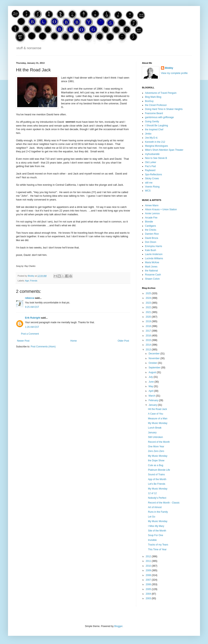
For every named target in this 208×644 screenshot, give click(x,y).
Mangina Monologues (156, 146)
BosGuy (149, 101)
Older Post (123, 340)
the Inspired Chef (154, 129)
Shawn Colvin (152, 278)
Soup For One (155, 535)
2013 (149, 349)
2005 (149, 589)
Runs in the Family (158, 511)
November (154, 358)
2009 (149, 570)
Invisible (152, 540)
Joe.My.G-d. (151, 137)
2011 (149, 561)
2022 (149, 307)
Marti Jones (151, 266)
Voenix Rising (152, 186)
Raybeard (150, 170)
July (151, 377)
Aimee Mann (151, 205)
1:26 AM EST (32, 327)
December (154, 353)
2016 (149, 335)
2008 (149, 575)
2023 (149, 302)
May (151, 386)
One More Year (156, 446)
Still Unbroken (155, 437)
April (151, 391)
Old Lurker (150, 162)
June (151, 381)
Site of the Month (157, 530)
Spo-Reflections (153, 174)
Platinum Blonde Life (159, 470)
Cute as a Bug (155, 465)
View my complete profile (174, 73)
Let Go (151, 516)
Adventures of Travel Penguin (160, 93)
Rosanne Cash (153, 274)
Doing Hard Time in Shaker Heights (164, 109)
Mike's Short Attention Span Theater (164, 150)
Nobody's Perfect (157, 497)
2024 (149, 298)
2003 (149, 598)
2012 (149, 556)
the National (151, 270)
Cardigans (150, 225)
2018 (149, 326)
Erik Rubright (32, 317)
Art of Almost (155, 507)
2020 (149, 316)
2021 (149, 312)
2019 (149, 321)
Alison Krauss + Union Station (161, 209)
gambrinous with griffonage (159, 117)
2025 (149, 293)
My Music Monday (157, 423)
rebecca (29, 298)
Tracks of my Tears (158, 544)
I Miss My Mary (156, 526)
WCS (148, 190)
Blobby (169, 68)
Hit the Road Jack (157, 409)
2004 (149, 593)
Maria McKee (152, 262)
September (155, 367)
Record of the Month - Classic (164, 502)
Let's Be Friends (156, 484)
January (153, 405)
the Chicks (150, 229)
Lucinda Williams (154, 258)
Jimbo (148, 133)
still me (148, 182)
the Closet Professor (156, 105)
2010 (149, 565)
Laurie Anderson (153, 254)
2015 (149, 340)
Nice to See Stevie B (156, 158)
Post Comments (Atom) (43, 346)
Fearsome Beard (154, 113)
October (153, 363)
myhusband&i (152, 154)
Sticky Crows (152, 178)
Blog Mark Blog (153, 97)
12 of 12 (152, 493)
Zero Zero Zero (156, 451)
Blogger (118, 626)
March (152, 395)
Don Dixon (150, 242)
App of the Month (157, 479)
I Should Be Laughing (156, 125)
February (154, 400)
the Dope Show (156, 460)
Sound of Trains (156, 474)
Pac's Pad (150, 166)
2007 (149, 579)
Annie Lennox (152, 213)
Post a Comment (30, 333)
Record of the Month (159, 442)
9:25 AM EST (32, 307)
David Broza (151, 238)
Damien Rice (152, 233)
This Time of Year (157, 549)
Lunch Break (154, 427)
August (153, 372)
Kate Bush (150, 250)
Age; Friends (31, 280)
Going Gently (152, 121)
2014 (149, 344)
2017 (149, 330)
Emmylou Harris (153, 246)
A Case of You (155, 413)
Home (73, 340)
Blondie (149, 221)
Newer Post (23, 340)
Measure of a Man (157, 418)
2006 (149, 584)
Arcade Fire (151, 217)
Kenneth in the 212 (155, 142)
